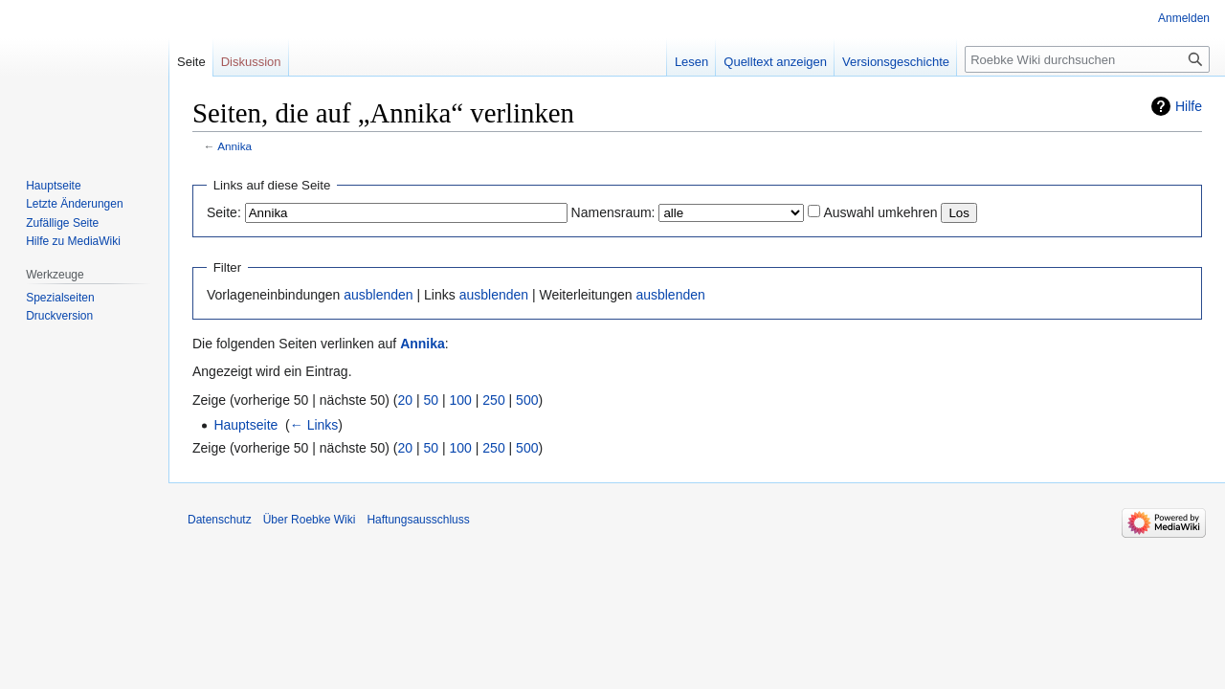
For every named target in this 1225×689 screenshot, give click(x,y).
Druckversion (59, 315)
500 (527, 400)
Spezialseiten (60, 297)
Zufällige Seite (62, 223)
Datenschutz (220, 519)
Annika (234, 146)
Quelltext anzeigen (775, 62)
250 (493, 400)
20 (405, 400)
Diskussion (251, 62)
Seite (191, 62)
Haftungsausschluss (418, 519)
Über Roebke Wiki (309, 519)
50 (431, 400)
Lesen (691, 62)
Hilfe (1188, 106)
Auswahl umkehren (880, 212)
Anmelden (1184, 18)
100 (461, 400)
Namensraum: (613, 212)
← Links (314, 425)
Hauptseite (245, 425)
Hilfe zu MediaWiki (73, 241)
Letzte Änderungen (74, 204)
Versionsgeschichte (895, 62)
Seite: (224, 212)
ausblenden (378, 294)
